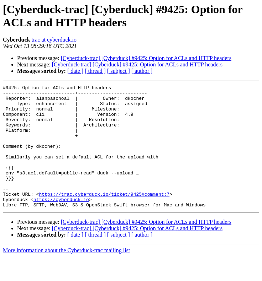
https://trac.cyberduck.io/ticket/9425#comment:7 (104, 216)
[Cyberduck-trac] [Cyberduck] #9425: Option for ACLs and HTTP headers (146, 58)
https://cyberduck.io (61, 223)
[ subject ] (118, 71)
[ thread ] (95, 71)
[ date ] (75, 71)
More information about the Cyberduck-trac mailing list (66, 275)
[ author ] (142, 71)
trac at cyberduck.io (54, 40)
